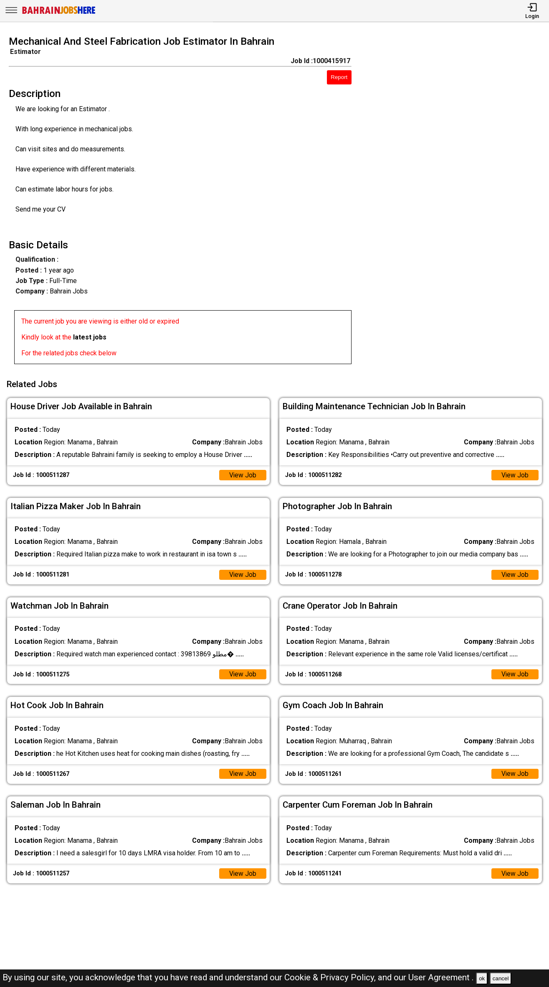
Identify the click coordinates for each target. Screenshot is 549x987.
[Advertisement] (457, 202)
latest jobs (89, 337)
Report (339, 77)
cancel (501, 978)
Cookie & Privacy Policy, (331, 977)
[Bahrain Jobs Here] (58, 13)
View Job (242, 474)
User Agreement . (441, 977)
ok (482, 978)
